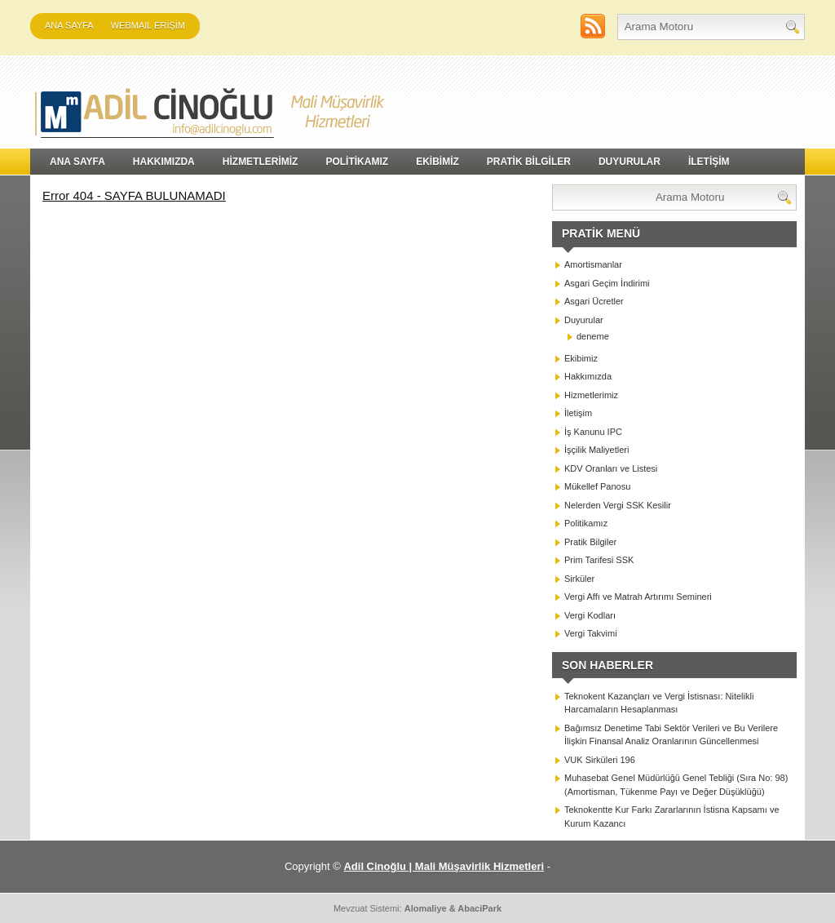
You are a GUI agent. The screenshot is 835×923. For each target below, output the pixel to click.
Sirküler (579, 579)
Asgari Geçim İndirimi (607, 283)
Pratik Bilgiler (590, 542)
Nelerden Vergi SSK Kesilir (617, 505)
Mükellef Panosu (597, 486)
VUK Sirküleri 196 (599, 760)
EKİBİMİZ (437, 161)
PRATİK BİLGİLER (529, 161)
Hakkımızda (588, 376)
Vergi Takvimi (590, 633)
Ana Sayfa (69, 25)
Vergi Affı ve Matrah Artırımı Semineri (638, 596)
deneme (593, 336)
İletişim (578, 413)
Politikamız (585, 523)
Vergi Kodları (590, 615)
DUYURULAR (629, 161)
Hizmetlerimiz (591, 395)
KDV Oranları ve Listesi (610, 468)
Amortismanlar (593, 264)
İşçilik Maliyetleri (596, 450)
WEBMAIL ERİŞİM (148, 25)
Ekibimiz (581, 358)
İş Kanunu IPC (593, 432)
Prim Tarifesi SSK (599, 560)
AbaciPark (479, 908)
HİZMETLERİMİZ (260, 161)
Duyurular (583, 320)
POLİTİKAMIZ (356, 161)
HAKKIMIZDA (164, 161)
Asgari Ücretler (594, 301)
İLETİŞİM (709, 161)
